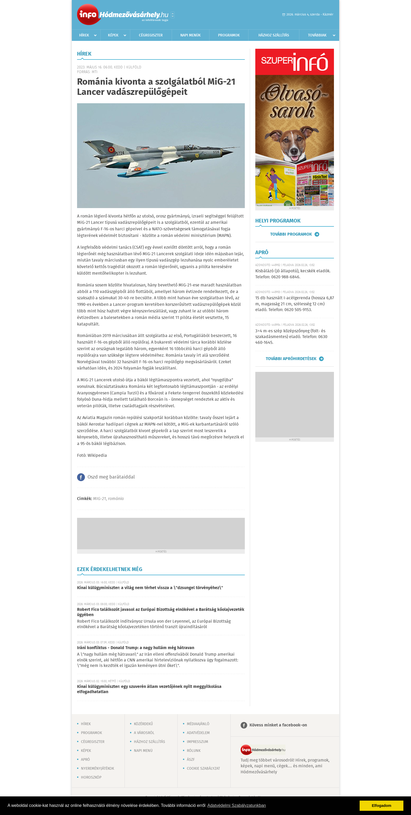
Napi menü (143, 751)
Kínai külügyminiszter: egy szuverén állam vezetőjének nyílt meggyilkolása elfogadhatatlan (149, 689)
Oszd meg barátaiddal (111, 477)
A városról (144, 733)
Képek (113, 35)
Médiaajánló (198, 724)
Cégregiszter (151, 35)
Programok (229, 35)
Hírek (84, 35)
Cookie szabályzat (203, 768)
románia (116, 499)
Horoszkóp (91, 777)
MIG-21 (99, 499)
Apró (85, 760)
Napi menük (190, 35)
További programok (291, 234)
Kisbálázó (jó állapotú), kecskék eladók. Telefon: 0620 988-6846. (293, 274)
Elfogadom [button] (381, 805)
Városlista (173, 15)
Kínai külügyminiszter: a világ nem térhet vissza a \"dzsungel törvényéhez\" (150, 588)
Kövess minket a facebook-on (278, 725)
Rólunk (194, 751)
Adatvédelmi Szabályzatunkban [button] (236, 805)
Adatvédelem (198, 733)
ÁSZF (191, 760)
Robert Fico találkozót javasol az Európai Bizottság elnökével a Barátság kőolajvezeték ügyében (160, 612)
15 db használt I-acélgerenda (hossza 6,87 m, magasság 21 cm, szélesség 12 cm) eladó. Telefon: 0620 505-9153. (294, 304)
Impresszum (197, 742)
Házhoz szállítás (273, 35)
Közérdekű (143, 724)
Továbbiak (317, 35)
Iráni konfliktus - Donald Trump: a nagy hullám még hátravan (135, 648)
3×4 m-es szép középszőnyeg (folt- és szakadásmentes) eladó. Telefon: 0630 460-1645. (291, 337)
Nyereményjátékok (97, 768)
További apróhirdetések (291, 358)
